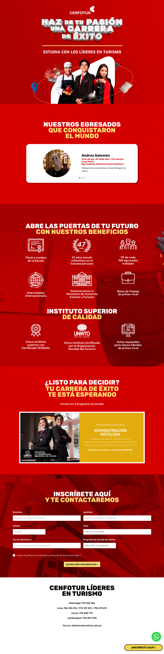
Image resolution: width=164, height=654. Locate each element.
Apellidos (88, 512)
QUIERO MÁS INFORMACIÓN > (82, 564)
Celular (16, 526)
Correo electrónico (23, 539)
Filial (85, 526)
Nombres (17, 512)
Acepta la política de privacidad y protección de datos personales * (49, 555)
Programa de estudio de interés (99, 539)
